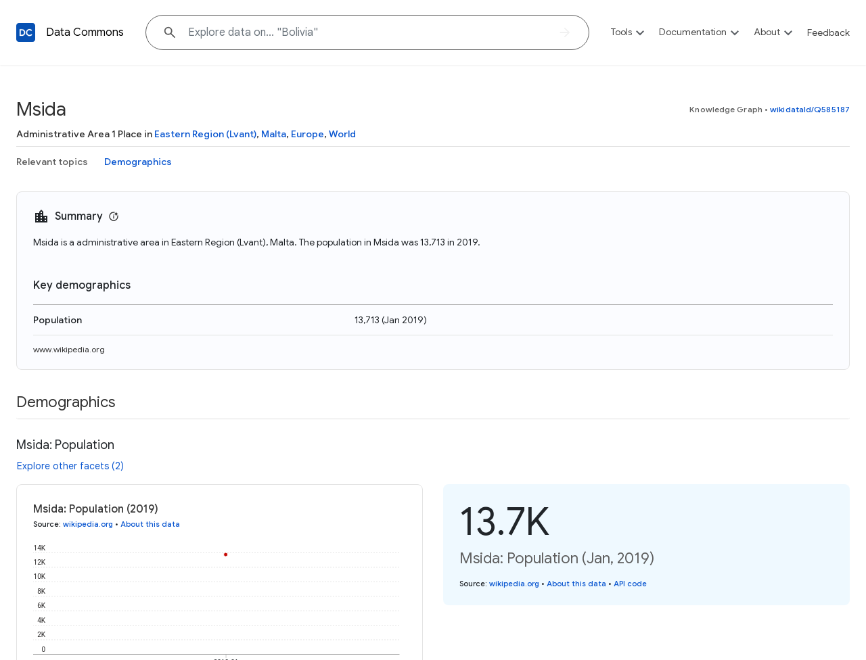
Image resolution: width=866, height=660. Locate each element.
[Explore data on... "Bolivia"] (367, 32)
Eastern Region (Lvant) (205, 134)
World (342, 134)
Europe (307, 134)
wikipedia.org (88, 524)
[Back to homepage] (25, 32)
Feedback (828, 32)
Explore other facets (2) (70, 466)
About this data (150, 524)
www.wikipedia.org (69, 349)
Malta (273, 134)
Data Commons (85, 32)
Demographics (138, 162)
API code (630, 583)
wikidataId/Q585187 (810, 109)
